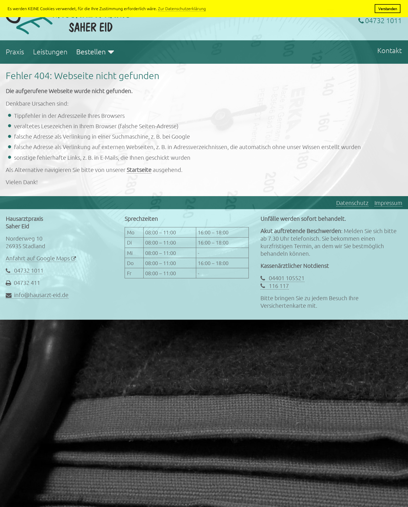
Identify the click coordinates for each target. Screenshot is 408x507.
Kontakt (389, 50)
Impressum (388, 202)
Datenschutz (352, 202)
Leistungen (50, 51)
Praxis (15, 51)
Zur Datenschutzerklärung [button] (182, 8)
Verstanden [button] (387, 8)
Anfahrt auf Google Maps (38, 258)
